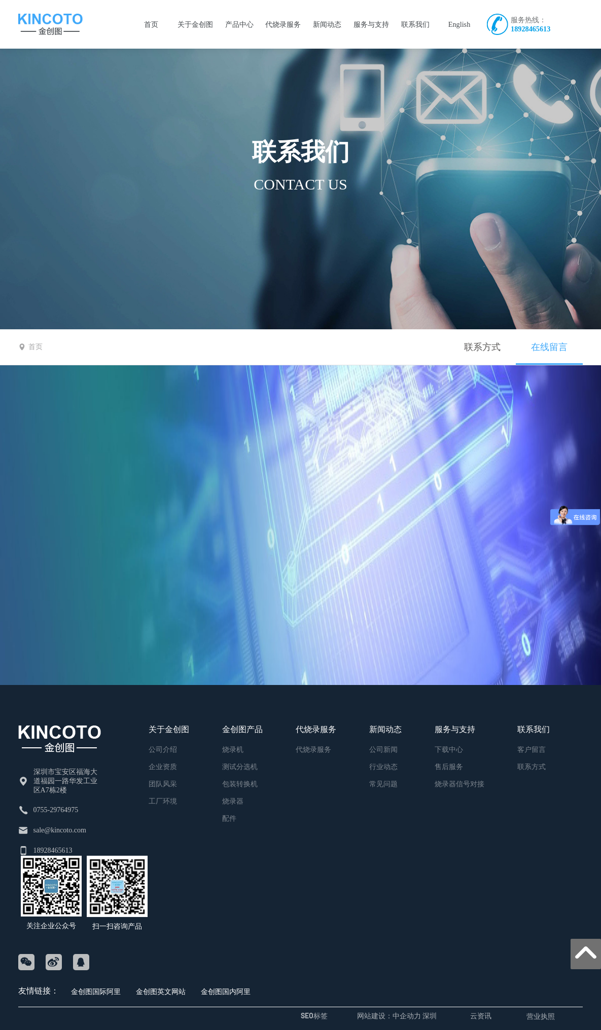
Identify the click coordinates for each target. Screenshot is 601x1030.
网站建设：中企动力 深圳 (397, 1015)
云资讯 (480, 1015)
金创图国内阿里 (226, 991)
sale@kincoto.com (59, 830)
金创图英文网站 (161, 991)
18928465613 (530, 29)
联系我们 (300, 151)
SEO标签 (314, 1015)
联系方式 (482, 347)
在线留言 (549, 347)
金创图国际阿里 (96, 991)
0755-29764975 (56, 810)
